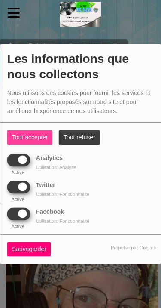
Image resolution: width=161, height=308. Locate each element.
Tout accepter (30, 137)
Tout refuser (79, 137)
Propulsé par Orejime (133, 248)
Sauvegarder (29, 249)
